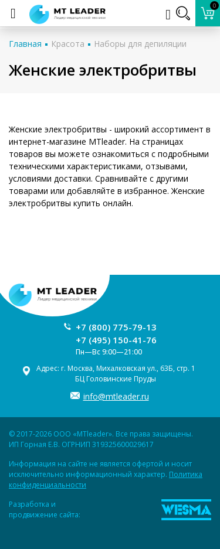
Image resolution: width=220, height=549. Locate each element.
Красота (67, 43)
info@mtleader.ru (116, 396)
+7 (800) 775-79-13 (116, 327)
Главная (25, 43)
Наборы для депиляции (140, 43)
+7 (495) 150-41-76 (116, 340)
